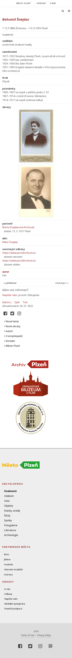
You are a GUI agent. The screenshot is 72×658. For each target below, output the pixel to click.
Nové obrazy (12, 326)
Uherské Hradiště (13, 569)
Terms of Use (27, 635)
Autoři (8, 331)
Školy (7, 515)
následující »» (61, 282)
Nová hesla (11, 321)
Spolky (8, 520)
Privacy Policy (44, 635)
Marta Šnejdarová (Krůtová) (18, 227)
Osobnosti (10, 491)
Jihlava (7, 559)
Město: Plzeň (24, 3)
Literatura (10, 530)
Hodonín (8, 564)
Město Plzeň (12, 345)
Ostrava (8, 574)
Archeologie (11, 535)
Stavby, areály (12, 510)
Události (9, 496)
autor (5, 271)
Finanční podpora (13, 608)
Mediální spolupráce (14, 603)
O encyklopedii (13, 336)
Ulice (7, 501)
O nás (53, 3)
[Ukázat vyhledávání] (63, 11)
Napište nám (9, 295)
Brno (6, 554)
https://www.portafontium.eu (19, 252)
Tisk (25, 302)
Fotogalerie (10, 525)
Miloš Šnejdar (10, 242)
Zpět (17, 302)
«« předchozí (10, 282)
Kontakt (41, 3)
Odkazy (8, 593)
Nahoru (6, 302)
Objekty (8, 505)
